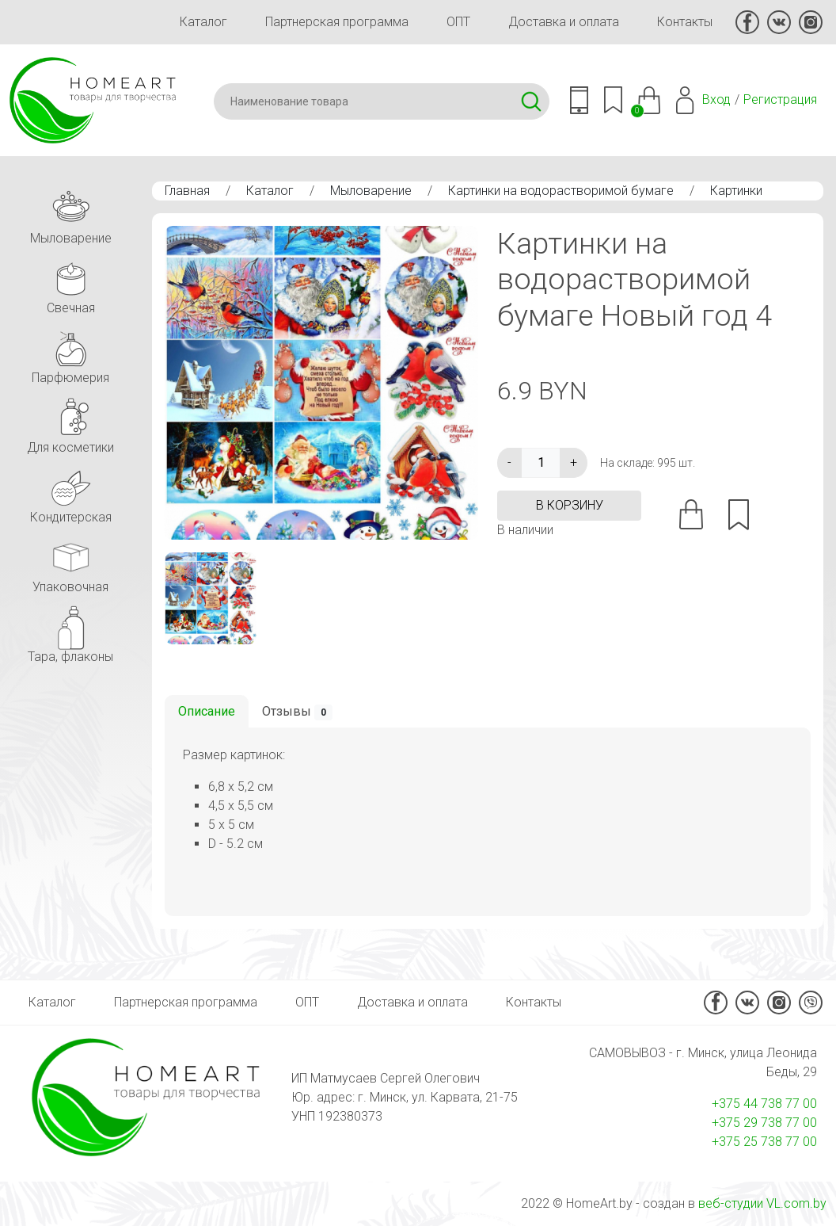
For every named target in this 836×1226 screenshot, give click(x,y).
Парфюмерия (70, 353)
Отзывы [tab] (297, 712)
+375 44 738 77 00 (764, 1103)
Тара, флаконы (70, 632)
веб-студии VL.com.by (762, 1203)
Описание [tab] (206, 711)
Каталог (203, 21)
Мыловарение (371, 190)
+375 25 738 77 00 (764, 1141)
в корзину (569, 505)
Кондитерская (71, 492)
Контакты (684, 21)
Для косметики (70, 423)
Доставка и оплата (563, 21)
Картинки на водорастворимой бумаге (561, 190)
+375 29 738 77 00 (764, 1122)
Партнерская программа (336, 21)
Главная (187, 190)
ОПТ (458, 21)
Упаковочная (70, 562)
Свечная (70, 283)
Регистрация (780, 99)
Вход (716, 99)
